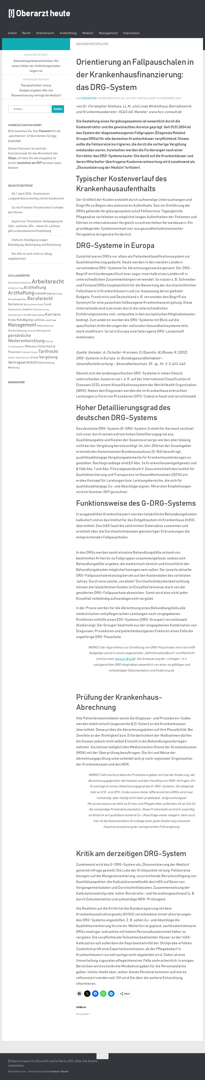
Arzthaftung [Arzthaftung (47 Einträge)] (35, 288)
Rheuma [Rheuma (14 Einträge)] (31, 346)
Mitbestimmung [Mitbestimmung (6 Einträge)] (45, 326)
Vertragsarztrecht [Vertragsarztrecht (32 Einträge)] (23, 362)
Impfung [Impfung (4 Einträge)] (40, 315)
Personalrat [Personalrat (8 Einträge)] (43, 330)
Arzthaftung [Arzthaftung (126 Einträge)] (21, 292)
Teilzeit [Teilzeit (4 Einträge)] (11, 358)
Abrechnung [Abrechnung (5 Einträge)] (14, 283)
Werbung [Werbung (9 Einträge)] (13, 367)
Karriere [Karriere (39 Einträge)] (53, 314)
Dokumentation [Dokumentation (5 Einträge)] (15, 315)
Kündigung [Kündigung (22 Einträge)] (25, 320)
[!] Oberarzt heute (39, 14)
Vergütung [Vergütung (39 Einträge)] (48, 357)
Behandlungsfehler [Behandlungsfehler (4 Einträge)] (17, 299)
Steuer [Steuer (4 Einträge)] (34, 352)
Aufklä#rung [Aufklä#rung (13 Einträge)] (43, 293)
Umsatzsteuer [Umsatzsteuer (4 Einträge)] (22, 358)
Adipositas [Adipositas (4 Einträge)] (25, 283)
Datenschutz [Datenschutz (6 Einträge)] (14, 309)
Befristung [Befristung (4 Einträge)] (57, 294)
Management (108, 33)
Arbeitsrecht (45, 33)
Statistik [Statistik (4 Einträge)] (26, 352)
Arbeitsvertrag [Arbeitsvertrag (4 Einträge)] (15, 288)
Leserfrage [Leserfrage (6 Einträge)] (50, 320)
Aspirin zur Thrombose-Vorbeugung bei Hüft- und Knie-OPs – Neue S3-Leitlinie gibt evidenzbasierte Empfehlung (35, 226)
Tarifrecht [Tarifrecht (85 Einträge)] (48, 351)
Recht (26, 33)
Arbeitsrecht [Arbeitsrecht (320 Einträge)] (48, 282)
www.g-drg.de (124, 658)
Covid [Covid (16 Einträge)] (47, 304)
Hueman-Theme (59, 1071)
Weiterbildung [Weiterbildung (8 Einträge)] (46, 362)
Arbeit (12, 33)
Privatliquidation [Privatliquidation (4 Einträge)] (16, 347)
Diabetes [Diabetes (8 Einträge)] (27, 309)
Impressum (131, 33)
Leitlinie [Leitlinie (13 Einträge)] (38, 320)
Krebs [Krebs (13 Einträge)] (12, 320)
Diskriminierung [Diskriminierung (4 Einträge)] (41, 310)
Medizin (87, 33)
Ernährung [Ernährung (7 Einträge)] (30, 315)
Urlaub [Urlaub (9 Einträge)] (34, 357)
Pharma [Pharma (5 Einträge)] (49, 341)
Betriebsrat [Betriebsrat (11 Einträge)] (15, 304)
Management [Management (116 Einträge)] (22, 325)
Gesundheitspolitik (92, 44)
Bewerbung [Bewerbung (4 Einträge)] (37, 305)
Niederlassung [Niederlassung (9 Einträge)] (17, 330)
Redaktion (89, 98)
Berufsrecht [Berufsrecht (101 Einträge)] (40, 298)
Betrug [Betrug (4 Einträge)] (27, 305)
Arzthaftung (68, 33)
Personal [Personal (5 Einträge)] (31, 331)
